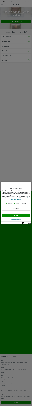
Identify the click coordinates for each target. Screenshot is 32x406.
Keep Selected (16, 208)
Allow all (16, 215)
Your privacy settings (16, 219)
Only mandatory (16, 211)
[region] (16, 203)
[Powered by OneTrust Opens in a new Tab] (26, 222)
